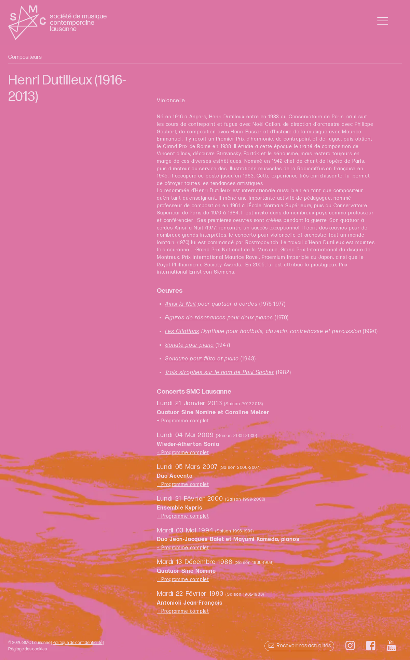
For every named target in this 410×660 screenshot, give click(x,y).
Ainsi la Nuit (180, 304)
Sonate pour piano (189, 345)
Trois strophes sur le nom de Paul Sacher (219, 372)
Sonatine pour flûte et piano (202, 359)
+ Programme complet (183, 421)
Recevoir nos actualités (299, 646)
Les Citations (182, 331)
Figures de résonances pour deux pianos (219, 318)
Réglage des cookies (27, 649)
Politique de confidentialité (77, 642)
